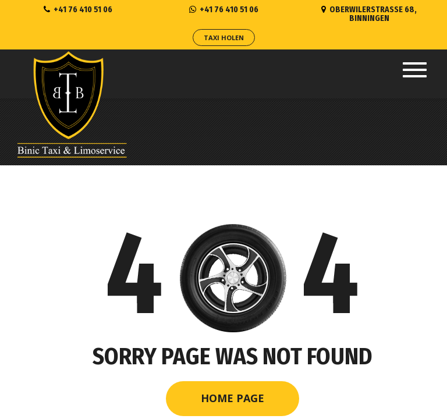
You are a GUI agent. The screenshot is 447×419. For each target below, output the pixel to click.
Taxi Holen (224, 37)
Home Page (232, 398)
